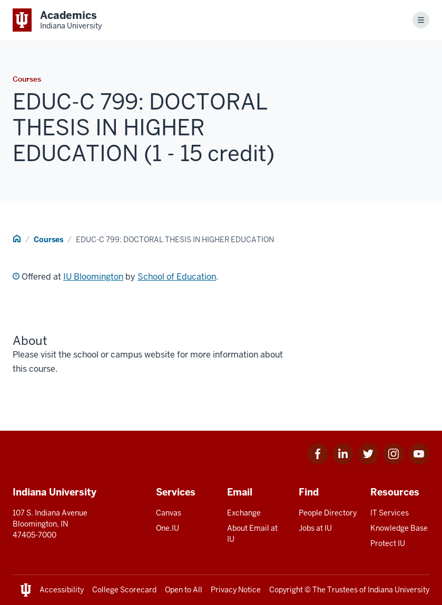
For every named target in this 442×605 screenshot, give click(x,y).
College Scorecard (124, 589)
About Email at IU (252, 533)
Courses (48, 239)
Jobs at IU (315, 528)
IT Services (389, 513)
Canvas (168, 513)
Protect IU (387, 543)
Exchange (244, 513)
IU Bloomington (93, 276)
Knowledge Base (399, 528)
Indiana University (398, 589)
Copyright (286, 589)
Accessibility (62, 589)
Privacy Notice (236, 589)
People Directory (328, 513)
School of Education (176, 276)
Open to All (183, 589)
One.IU (167, 528)
